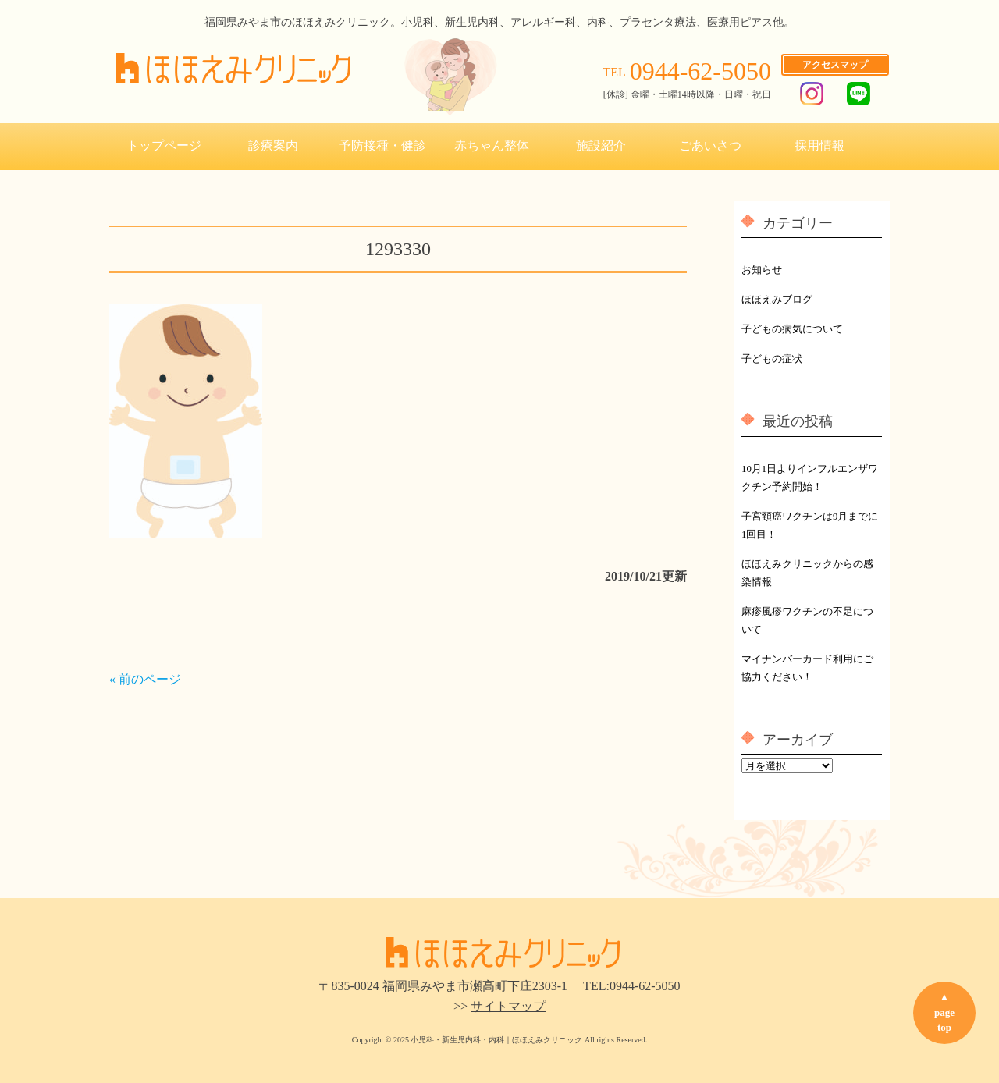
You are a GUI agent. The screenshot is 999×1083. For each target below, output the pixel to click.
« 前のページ (145, 679)
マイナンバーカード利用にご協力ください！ (807, 668)
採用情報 (819, 145)
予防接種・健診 (382, 145)
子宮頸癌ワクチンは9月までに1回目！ (809, 525)
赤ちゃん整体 (491, 145)
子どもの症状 (771, 358)
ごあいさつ (710, 145)
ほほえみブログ (776, 299)
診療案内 (273, 145)
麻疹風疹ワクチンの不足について (807, 620)
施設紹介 (601, 145)
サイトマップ (508, 1006)
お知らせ (761, 270)
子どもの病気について (792, 329)
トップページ (163, 145)
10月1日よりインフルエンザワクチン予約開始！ (809, 477)
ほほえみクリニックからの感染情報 (807, 573)
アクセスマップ (835, 64)
